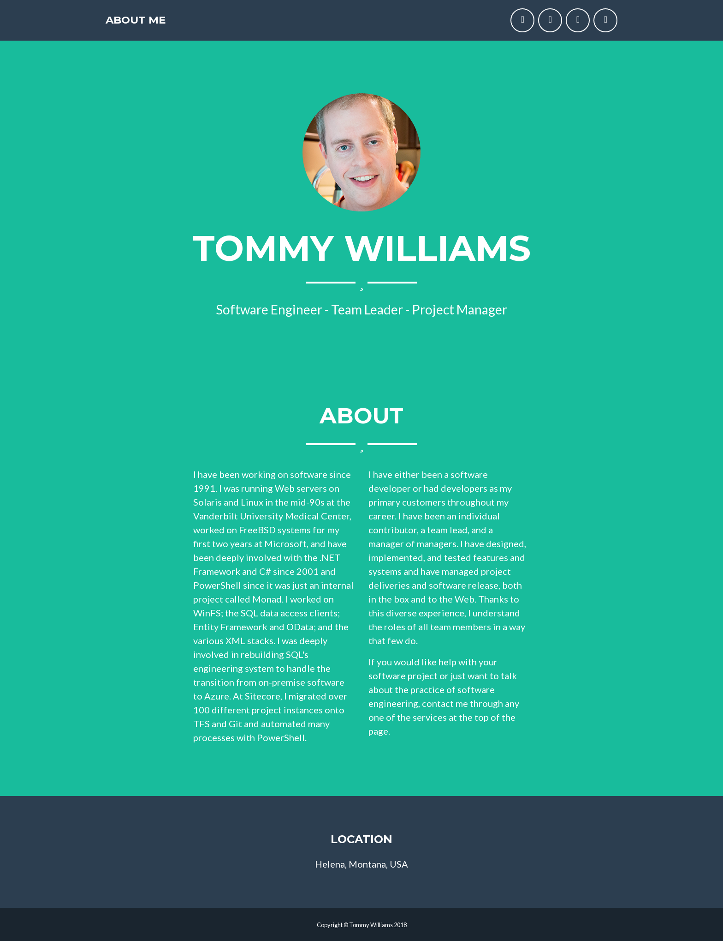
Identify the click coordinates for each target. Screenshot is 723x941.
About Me (148, 24)
